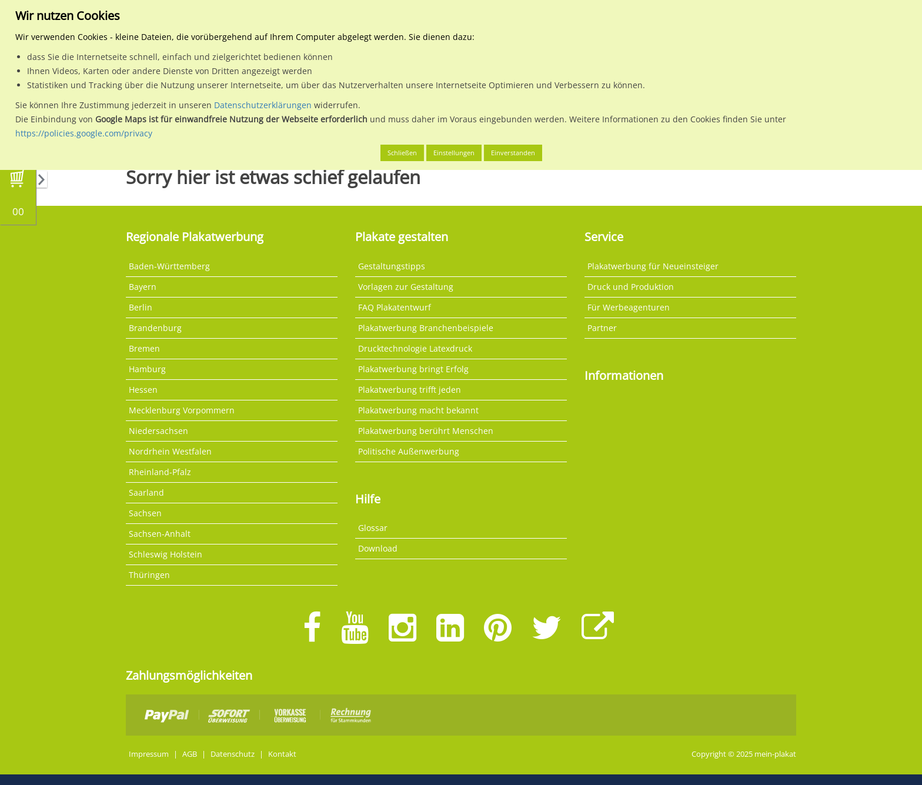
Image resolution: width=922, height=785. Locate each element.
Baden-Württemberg (169, 266)
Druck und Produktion (630, 286)
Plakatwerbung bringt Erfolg (413, 369)
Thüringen (149, 574)
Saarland (146, 492)
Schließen (402, 152)
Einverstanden (513, 152)
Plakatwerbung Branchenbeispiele (425, 327)
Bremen (144, 348)
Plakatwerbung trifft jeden (409, 389)
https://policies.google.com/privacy (83, 133)
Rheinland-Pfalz (160, 471)
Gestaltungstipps (391, 266)
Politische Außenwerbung (408, 451)
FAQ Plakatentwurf (394, 307)
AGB (189, 754)
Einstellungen (454, 152)
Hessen (143, 389)
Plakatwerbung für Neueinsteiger (653, 266)
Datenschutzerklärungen (263, 105)
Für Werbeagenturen (628, 307)
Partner (602, 327)
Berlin (140, 307)
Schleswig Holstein (165, 554)
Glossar (372, 527)
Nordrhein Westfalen (170, 451)
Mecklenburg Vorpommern (182, 410)
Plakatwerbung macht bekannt (418, 410)
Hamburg (147, 369)
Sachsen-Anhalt (160, 533)
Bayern (142, 286)
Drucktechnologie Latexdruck (415, 348)
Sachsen (145, 513)
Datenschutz (233, 754)
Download (377, 548)
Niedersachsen (158, 430)
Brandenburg (155, 327)
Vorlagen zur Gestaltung (405, 286)
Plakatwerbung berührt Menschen (425, 430)
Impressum (149, 754)
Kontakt (282, 754)
